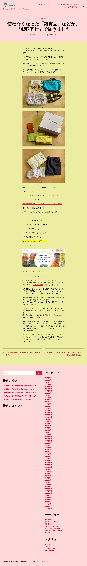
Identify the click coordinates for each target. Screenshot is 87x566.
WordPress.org (49, 550)
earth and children (40, 34)
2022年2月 (48, 484)
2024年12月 (48, 412)
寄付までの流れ (67, 5)
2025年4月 (48, 404)
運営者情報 (73, 7)
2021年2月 (48, 506)
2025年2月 (48, 408)
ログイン (47, 544)
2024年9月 (48, 419)
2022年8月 (48, 471)
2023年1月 (48, 460)
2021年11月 (48, 491)
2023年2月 (48, 458)
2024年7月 (48, 423)
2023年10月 (48, 441)
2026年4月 (48, 378)
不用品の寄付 (43, 18)
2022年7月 (48, 473)
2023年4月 (48, 454)
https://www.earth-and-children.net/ (34, 272)
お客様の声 (48, 519)
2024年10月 (48, 417)
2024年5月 (48, 428)
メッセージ (58, 5)
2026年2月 (48, 382)
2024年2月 (48, 432)
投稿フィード (49, 546)
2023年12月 (48, 436)
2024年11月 (48, 415)
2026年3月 (48, 380)
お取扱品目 (42, 5)
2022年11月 (48, 465)
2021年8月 (48, 497)
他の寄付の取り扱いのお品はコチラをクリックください (42, 204)
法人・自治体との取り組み (52, 528)
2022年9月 (48, 469)
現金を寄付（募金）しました (53, 530)
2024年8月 (48, 421)
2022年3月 (48, 482)
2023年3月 (48, 456)
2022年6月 (48, 475)
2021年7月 (48, 499)
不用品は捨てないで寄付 (52, 526)
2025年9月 (48, 393)
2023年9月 (48, 443)
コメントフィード (50, 548)
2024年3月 (48, 430)
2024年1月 (48, 434)
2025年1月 (48, 410)
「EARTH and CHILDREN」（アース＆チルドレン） (41, 280)
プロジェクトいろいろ (51, 522)
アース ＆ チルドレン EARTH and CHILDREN (22, 562)
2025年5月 (48, 402)
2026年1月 (48, 384)
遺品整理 (47, 533)
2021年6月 (48, 502)
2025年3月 (48, 406)
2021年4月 (48, 504)
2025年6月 (48, 399)
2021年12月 (48, 489)
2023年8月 (48, 445)
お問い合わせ (50, 5)
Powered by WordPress (43, 562)
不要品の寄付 (33, 310)
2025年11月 (48, 389)
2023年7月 (48, 447)
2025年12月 (48, 386)
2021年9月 (48, 495)
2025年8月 (48, 395)
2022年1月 (48, 486)
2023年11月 (48, 439)
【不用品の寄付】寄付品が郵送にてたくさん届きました (19, 399)
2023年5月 (48, 452)
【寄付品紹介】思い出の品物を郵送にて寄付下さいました (19, 385)
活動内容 (75, 5)
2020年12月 (48, 508)
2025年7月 (48, 397)
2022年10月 (48, 467)
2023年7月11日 (53, 34)
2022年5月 (48, 478)
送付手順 (66, 7)
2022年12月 (48, 462)
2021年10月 (48, 493)
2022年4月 (48, 480)
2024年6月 (48, 425)
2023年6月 (48, 449)
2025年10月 (48, 391)
